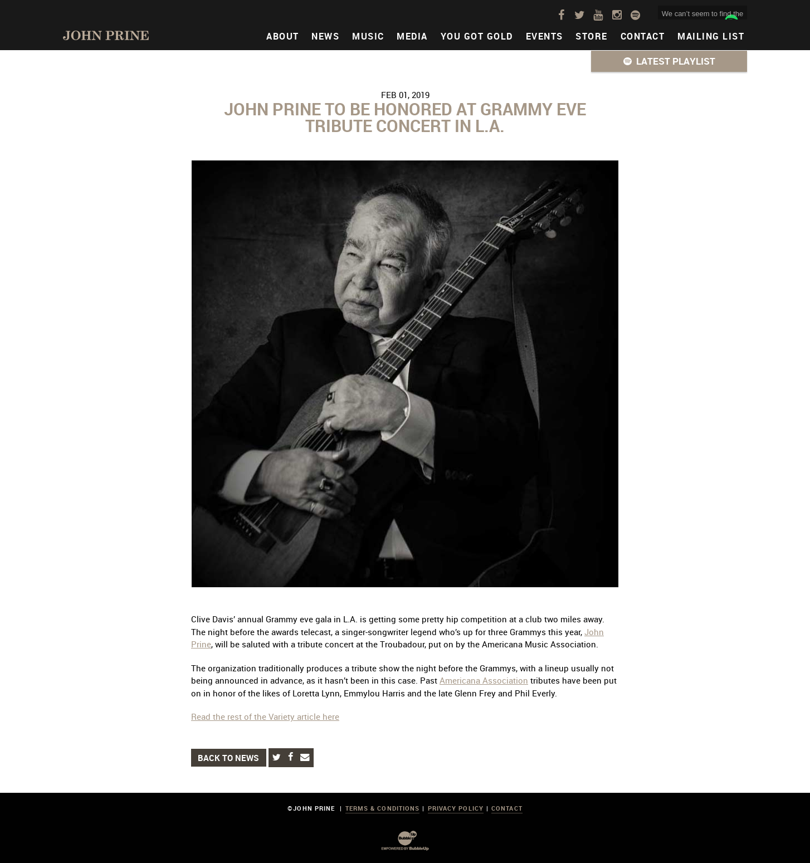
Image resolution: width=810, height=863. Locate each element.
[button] (669, 61)
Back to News (228, 757)
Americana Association (484, 680)
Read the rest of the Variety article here (265, 716)
